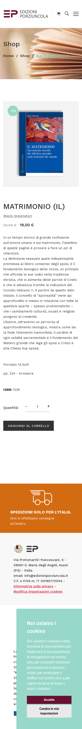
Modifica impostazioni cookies (38, 592)
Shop (25, 56)
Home (8, 56)
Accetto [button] (49, 700)
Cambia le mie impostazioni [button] (49, 711)
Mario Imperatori (17, 216)
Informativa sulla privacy (33, 586)
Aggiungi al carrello (28, 426)
